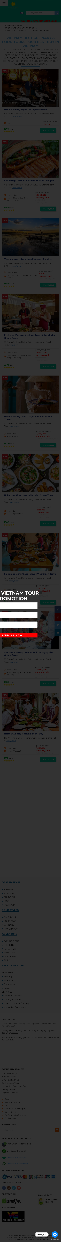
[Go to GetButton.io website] (55, 1239)
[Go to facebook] (55, 1234)
